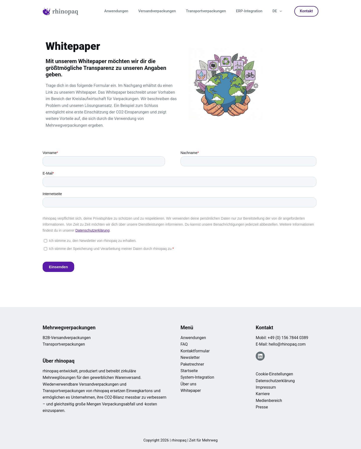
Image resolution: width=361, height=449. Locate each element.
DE (278, 11)
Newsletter (190, 357)
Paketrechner (192, 364)
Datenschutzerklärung (275, 380)
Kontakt (306, 11)
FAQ (184, 344)
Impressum (266, 387)
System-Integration (197, 377)
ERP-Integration (249, 11)
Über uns (188, 384)
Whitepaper (190, 390)
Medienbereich (269, 400)
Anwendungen (116, 11)
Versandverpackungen (157, 11)
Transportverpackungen (206, 11)
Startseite (189, 370)
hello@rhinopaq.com (287, 344)
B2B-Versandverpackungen (67, 337)
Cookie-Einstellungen (274, 374)
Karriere (263, 393)
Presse (262, 407)
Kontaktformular (195, 351)
